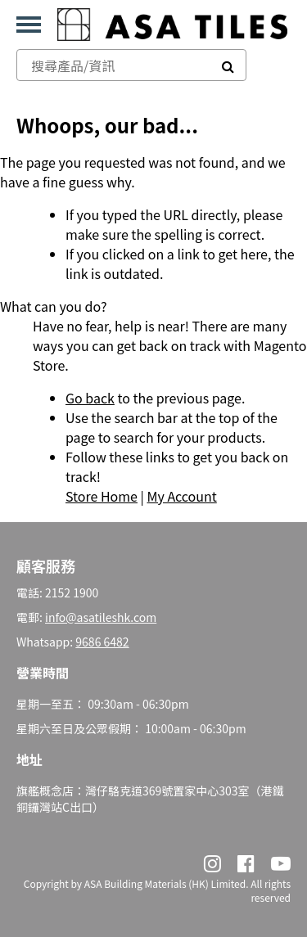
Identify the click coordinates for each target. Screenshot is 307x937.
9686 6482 (102, 641)
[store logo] (172, 24)
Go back (90, 398)
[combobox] (113, 65)
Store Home (101, 496)
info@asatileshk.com (100, 617)
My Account (181, 496)
